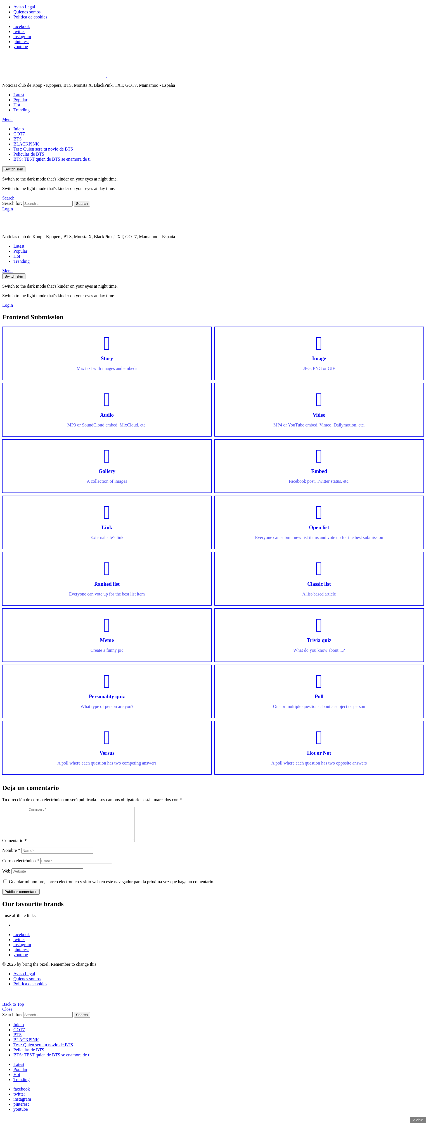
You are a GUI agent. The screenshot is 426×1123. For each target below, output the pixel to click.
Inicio (18, 128)
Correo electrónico (20, 867)
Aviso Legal (24, 6)
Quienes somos (27, 12)
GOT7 (19, 134)
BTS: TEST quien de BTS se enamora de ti (52, 159)
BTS (17, 139)
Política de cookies (30, 17)
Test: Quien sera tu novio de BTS (43, 149)
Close (7, 1016)
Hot (16, 104)
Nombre (11, 857)
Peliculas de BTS (28, 154)
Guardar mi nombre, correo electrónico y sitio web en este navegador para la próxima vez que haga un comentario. (111, 888)
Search (82, 203)
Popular (20, 99)
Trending (21, 109)
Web (6, 877)
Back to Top (13, 1011)
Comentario (14, 847)
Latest (18, 94)
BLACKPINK (26, 144)
